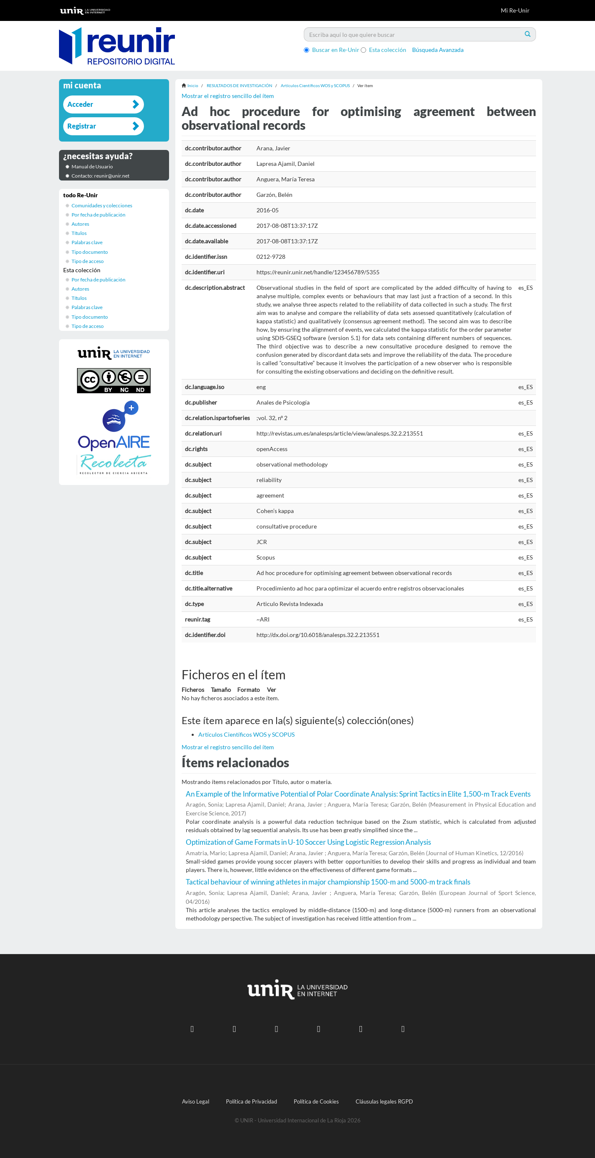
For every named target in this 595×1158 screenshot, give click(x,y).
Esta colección (383, 49)
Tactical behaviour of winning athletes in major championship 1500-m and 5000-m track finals (328, 881)
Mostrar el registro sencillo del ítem (228, 95)
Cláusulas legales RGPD (384, 1102)
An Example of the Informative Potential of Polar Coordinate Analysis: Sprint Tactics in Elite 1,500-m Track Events (358, 793)
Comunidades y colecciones (102, 205)
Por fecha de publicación (99, 214)
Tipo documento (90, 252)
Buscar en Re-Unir (331, 49)
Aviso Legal (195, 1102)
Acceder (80, 104)
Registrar (81, 126)
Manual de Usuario (92, 166)
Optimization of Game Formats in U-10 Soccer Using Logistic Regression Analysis (308, 842)
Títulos (79, 233)
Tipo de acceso (88, 261)
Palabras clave (87, 242)
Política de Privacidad (251, 1102)
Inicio (192, 85)
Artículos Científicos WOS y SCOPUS (315, 85)
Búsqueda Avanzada (438, 49)
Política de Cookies (316, 1102)
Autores (80, 224)
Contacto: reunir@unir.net (100, 176)
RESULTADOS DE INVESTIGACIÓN (239, 85)
